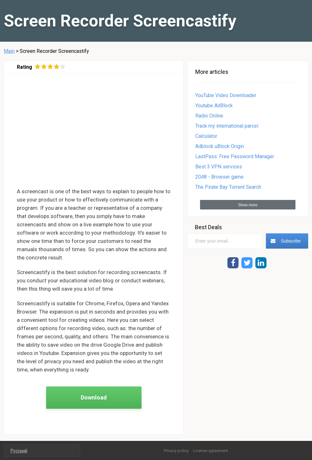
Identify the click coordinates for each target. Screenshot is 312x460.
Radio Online (209, 116)
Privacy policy (176, 450)
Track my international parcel (226, 126)
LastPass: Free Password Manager (234, 156)
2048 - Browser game (219, 177)
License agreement (210, 450)
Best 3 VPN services (218, 167)
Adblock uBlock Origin (219, 146)
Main (9, 51)
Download (94, 397)
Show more (248, 205)
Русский (18, 450)
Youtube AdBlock (214, 106)
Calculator (206, 136)
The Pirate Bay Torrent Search (228, 187)
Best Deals (208, 227)
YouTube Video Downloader (225, 95)
